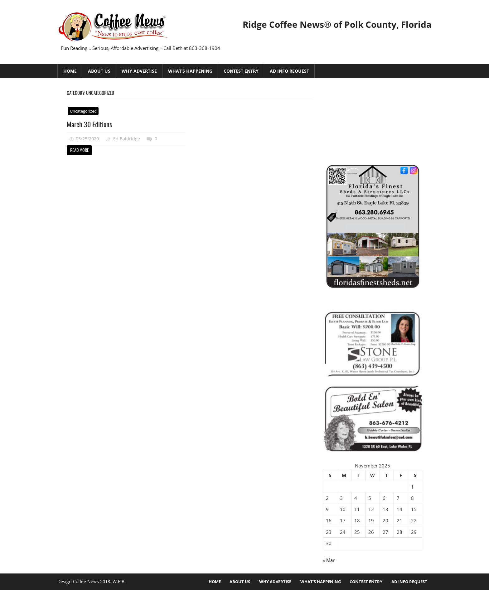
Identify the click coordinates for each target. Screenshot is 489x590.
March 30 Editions (89, 124)
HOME (70, 71)
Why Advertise (139, 71)
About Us (99, 71)
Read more (79, 150)
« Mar (329, 560)
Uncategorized (83, 111)
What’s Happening (190, 71)
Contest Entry (241, 71)
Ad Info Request (289, 71)
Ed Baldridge (126, 139)
